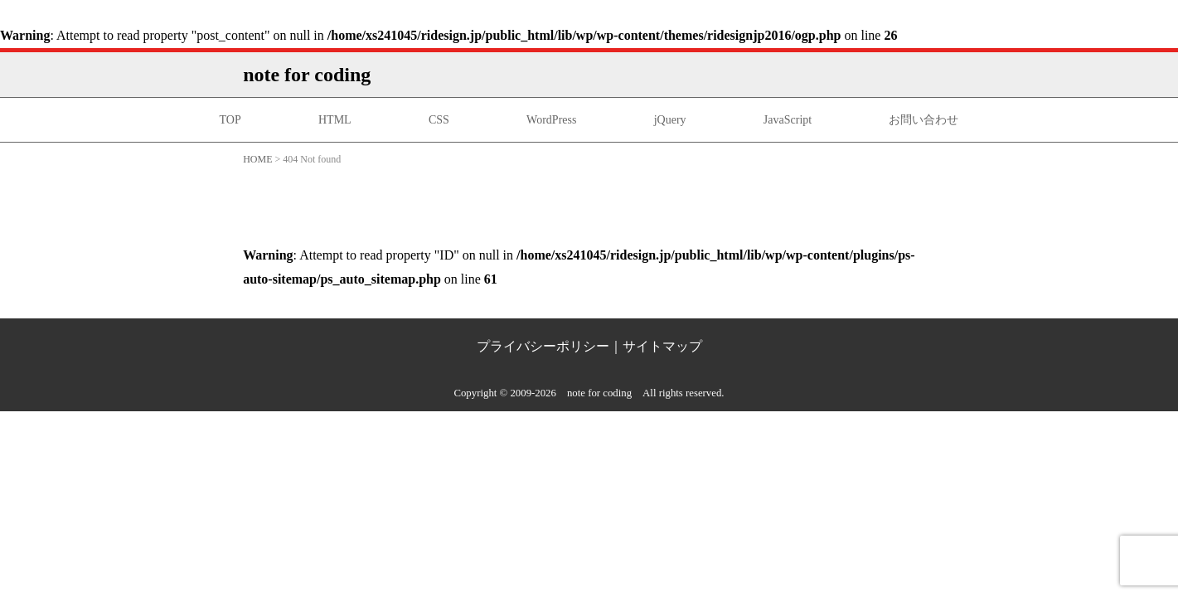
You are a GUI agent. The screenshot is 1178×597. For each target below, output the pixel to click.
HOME (257, 159)
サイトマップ (662, 346)
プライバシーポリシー (543, 346)
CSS (439, 120)
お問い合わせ (923, 120)
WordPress (551, 120)
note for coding (307, 74)
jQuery (670, 120)
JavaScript (788, 120)
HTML (334, 120)
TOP (230, 120)
